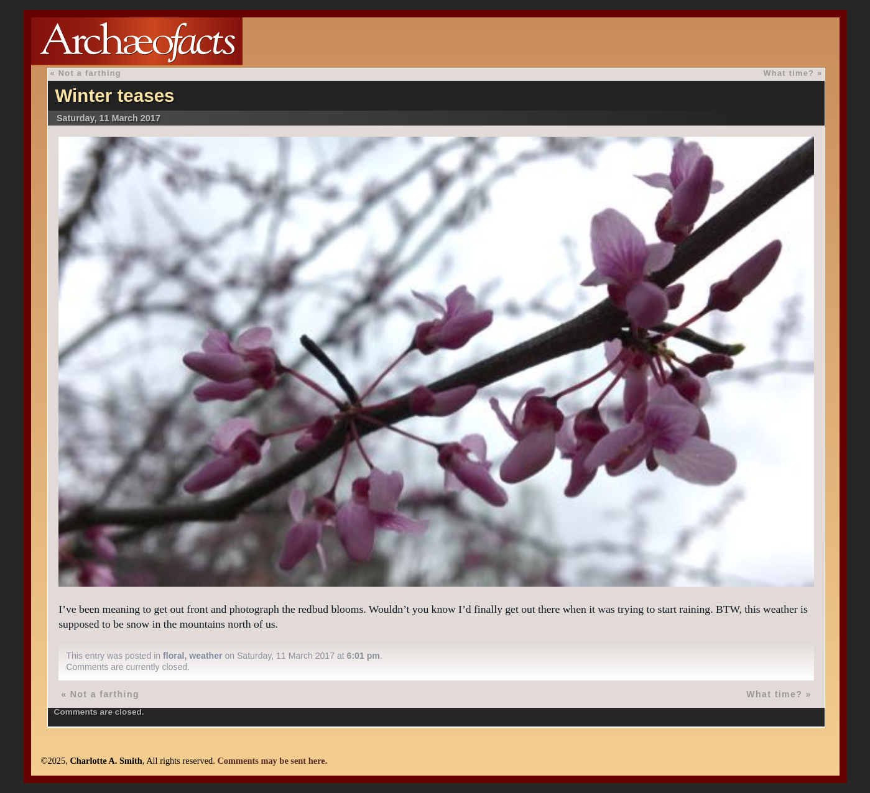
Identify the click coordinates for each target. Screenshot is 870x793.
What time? (788, 73)
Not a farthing (89, 73)
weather (205, 656)
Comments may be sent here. (272, 761)
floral (173, 656)
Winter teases (114, 95)
